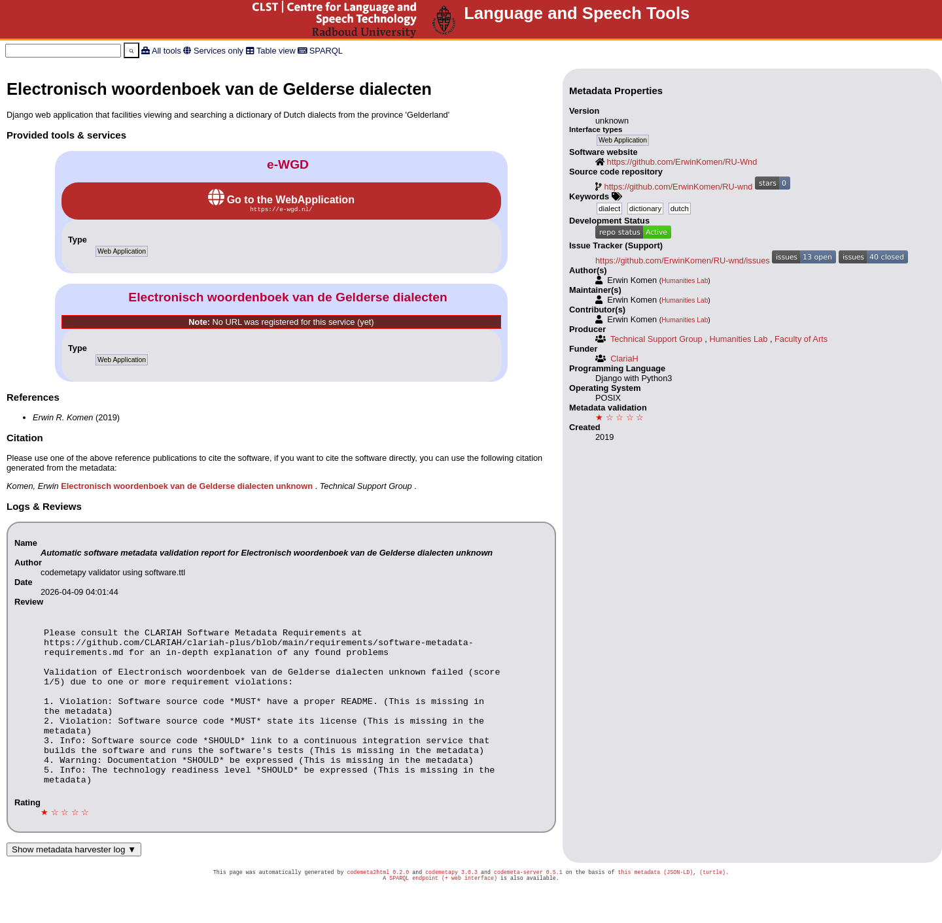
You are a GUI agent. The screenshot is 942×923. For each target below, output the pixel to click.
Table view (276, 51)
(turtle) (712, 905)
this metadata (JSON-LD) (655, 905)
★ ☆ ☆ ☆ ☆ (619, 417)
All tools (166, 51)
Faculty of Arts (801, 339)
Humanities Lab (684, 280)
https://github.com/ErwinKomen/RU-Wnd (682, 162)
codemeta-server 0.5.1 (528, 905)
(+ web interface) (469, 912)
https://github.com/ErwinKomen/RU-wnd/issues (682, 260)
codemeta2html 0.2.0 (378, 905)
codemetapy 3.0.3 (451, 905)
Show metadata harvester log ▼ (74, 882)
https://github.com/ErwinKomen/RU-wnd (678, 187)
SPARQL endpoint (413, 912)
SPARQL (326, 51)
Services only (218, 51)
